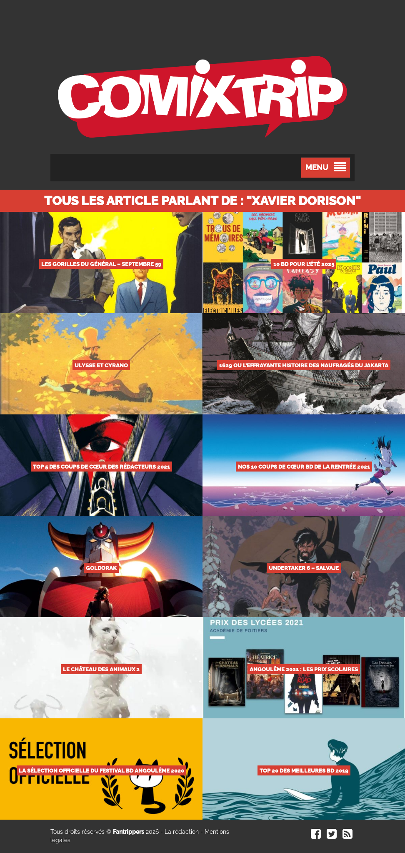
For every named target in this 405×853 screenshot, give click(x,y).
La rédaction (182, 831)
